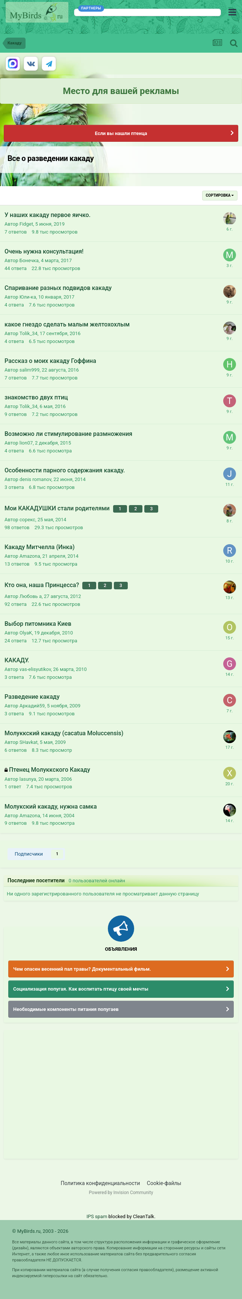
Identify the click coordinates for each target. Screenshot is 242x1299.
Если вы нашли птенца (121, 133)
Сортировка (220, 195)
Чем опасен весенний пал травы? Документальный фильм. (82, 969)
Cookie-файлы (164, 1183)
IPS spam (96, 1216)
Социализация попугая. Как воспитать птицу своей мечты (80, 989)
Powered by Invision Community (121, 1192)
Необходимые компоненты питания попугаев (66, 1009)
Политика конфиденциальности (100, 1183)
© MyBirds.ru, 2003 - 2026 (40, 1231)
